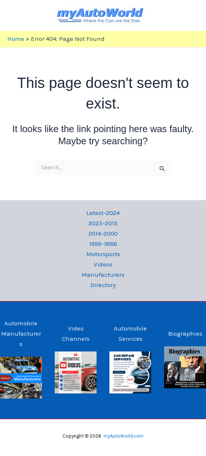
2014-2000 (103, 233)
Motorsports (103, 254)
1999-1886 (103, 243)
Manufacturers (103, 274)
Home (15, 38)
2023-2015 (103, 223)
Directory (103, 285)
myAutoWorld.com (124, 436)
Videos (103, 264)
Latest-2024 (103, 212)
